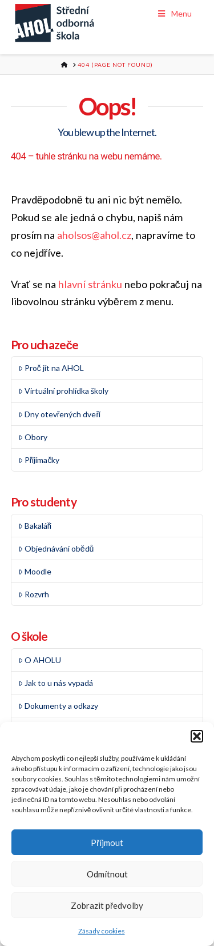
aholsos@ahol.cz (94, 235)
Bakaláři (35, 525)
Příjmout (107, 842)
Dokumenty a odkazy (58, 706)
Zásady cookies (101, 931)
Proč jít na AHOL (51, 368)
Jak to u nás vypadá (55, 683)
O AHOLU (39, 660)
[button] (197, 736)
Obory (32, 437)
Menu (174, 13)
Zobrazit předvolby (107, 905)
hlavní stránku (90, 284)
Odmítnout (107, 874)
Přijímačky (39, 460)
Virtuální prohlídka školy (63, 391)
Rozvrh (33, 594)
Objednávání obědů (56, 548)
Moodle (34, 571)
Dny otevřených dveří (59, 414)
